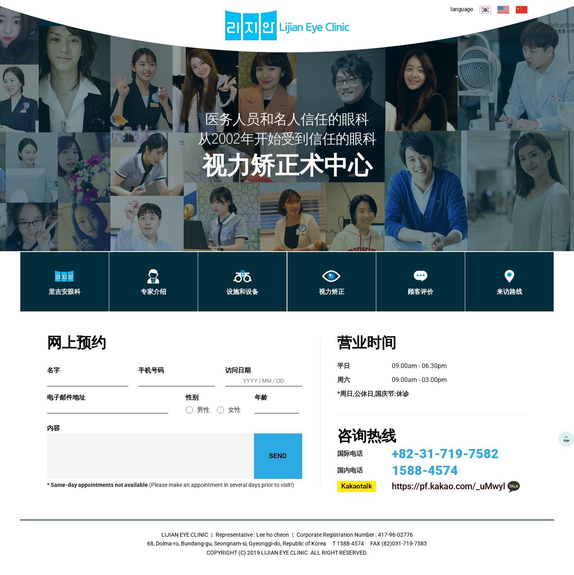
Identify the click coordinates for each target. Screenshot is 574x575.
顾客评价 (420, 282)
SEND (278, 456)
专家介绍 (153, 282)
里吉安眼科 (65, 282)
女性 (234, 410)
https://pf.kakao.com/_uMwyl (448, 486)
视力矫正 (331, 282)
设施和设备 (242, 282)
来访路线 (509, 282)
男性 (203, 410)
